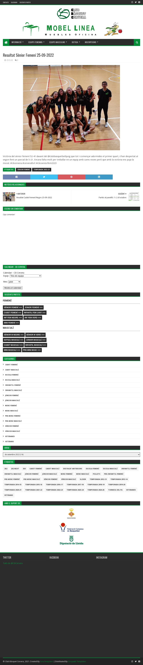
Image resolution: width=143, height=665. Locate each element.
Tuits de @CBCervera (13, 563)
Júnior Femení (12, 395)
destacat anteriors (72, 469)
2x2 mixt (15, 469)
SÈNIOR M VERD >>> (35, 335)
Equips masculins (57, 42)
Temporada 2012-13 (98, 479)
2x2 (5, 469)
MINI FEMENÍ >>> (11, 323)
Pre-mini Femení (12, 416)
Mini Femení (11, 406)
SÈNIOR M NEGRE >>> (14, 335)
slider (83, 479)
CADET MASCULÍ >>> (13, 345)
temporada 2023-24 (75, 490)
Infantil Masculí (13, 390)
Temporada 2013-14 (118, 479)
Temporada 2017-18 (75, 485)
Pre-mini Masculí (13, 421)
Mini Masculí (11, 411)
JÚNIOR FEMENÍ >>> (34, 307)
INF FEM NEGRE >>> (13, 318)
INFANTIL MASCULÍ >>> (35, 345)
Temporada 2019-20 (116, 485)
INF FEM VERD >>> (33, 318)
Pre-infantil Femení (113, 474)
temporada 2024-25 (95, 490)
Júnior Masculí (12, 400)
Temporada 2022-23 (42, 169)
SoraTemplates (46, 661)
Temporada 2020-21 (12, 490)
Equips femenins (35, 42)
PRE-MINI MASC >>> (32, 350)
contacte (6, 2)
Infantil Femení (13, 385)
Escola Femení (11, 375)
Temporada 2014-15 (12, 485)
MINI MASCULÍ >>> (12, 350)
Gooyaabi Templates (77, 661)
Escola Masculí (12, 380)
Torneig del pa (115, 490)
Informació (17, 42)
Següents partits (25, 2)
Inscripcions (90, 42)
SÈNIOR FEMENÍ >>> (13, 307)
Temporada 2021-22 (33, 490)
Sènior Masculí (12, 431)
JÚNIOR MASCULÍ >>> (35, 340)
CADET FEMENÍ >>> (12, 313)
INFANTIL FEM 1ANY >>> (34, 313)
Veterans (9, 442)
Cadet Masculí (12, 370)
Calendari (14, 2)
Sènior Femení (23, 169)
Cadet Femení (11, 365)
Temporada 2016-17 (54, 485)
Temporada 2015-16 (33, 485)
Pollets (96, 474)
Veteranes (10, 436)
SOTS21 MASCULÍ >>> (13, 340)
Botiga (75, 42)
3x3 (24, 469)
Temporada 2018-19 (95, 485)
